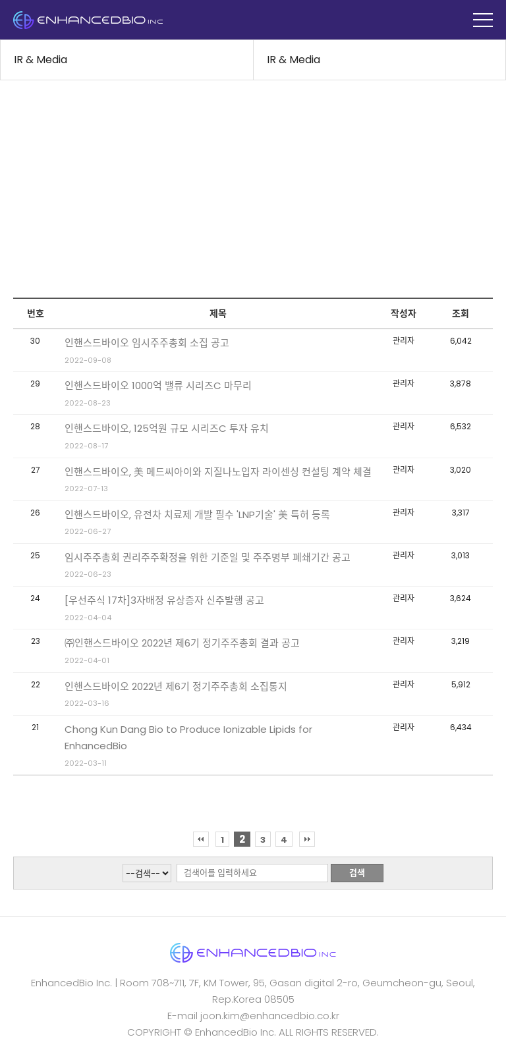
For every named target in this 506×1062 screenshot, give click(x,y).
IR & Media (40, 59)
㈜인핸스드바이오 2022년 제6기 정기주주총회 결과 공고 (182, 643)
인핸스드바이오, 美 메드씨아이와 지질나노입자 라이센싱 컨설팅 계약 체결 (218, 472)
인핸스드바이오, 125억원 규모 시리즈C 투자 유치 (167, 428)
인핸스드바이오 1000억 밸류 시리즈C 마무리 (158, 385)
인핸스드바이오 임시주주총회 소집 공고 (147, 343)
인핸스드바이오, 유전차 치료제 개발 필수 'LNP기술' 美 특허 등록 (197, 514)
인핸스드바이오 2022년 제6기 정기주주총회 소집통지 (176, 686)
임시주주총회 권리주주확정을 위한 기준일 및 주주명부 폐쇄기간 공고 (208, 557)
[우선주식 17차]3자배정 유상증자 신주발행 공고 (164, 600)
